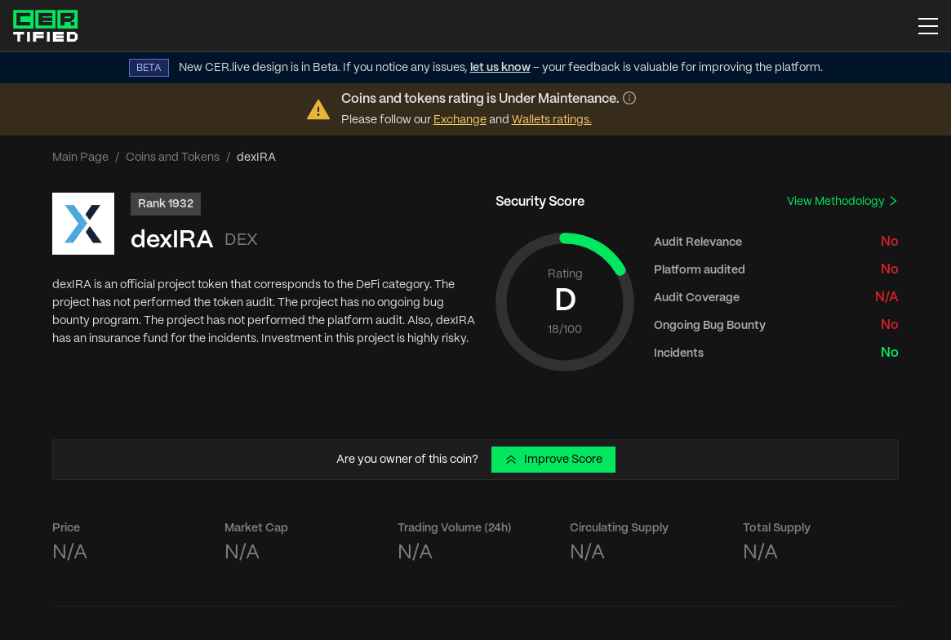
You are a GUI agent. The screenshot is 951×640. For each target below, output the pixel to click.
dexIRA (172, 240)
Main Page (80, 157)
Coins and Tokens (173, 157)
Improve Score (553, 459)
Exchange (460, 120)
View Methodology (843, 201)
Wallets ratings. (552, 120)
